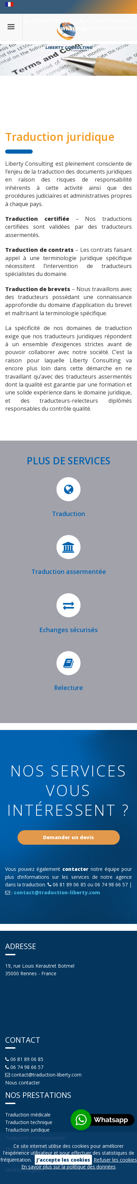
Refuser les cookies (115, 1159)
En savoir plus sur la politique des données (68, 1166)
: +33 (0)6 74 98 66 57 (99, 28)
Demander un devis (68, 837)
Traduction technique (28, 1122)
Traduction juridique (27, 1129)
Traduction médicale (28, 1114)
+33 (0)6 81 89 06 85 (49, 21)
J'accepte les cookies (63, 1159)
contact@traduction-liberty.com (57, 892)
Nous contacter (22, 1082)
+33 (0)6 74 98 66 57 (106, 21)
